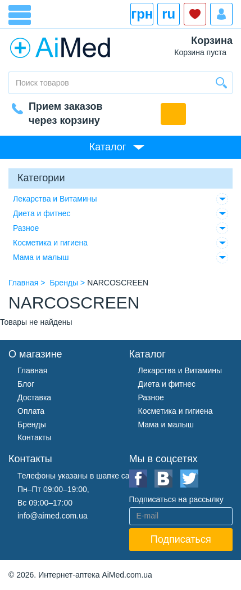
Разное (26, 228)
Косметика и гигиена (50, 242)
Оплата (30, 410)
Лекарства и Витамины (55, 198)
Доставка (34, 397)
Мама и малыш (41, 257)
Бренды (31, 424)
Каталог (107, 147)
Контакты (34, 437)
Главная (32, 370)
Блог (25, 383)
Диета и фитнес (42, 213)
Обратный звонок (173, 114)
